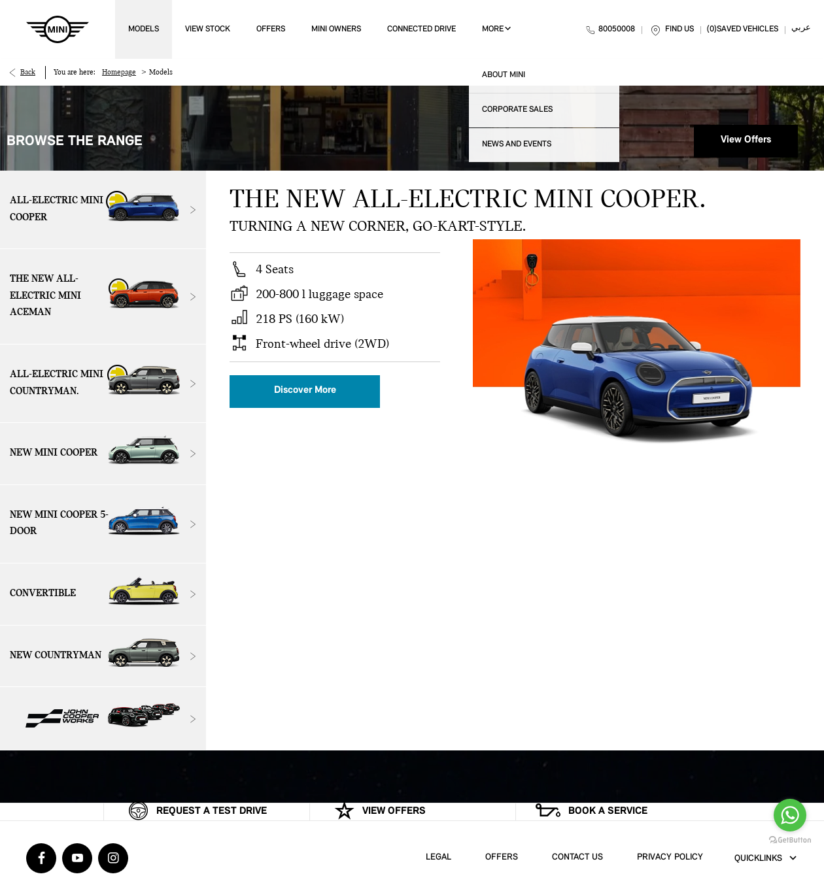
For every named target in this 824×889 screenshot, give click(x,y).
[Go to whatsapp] (790, 815)
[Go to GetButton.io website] (790, 840)
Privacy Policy (670, 857)
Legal (438, 857)
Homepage (119, 72)
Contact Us (577, 857)
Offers (501, 857)
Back (27, 72)
